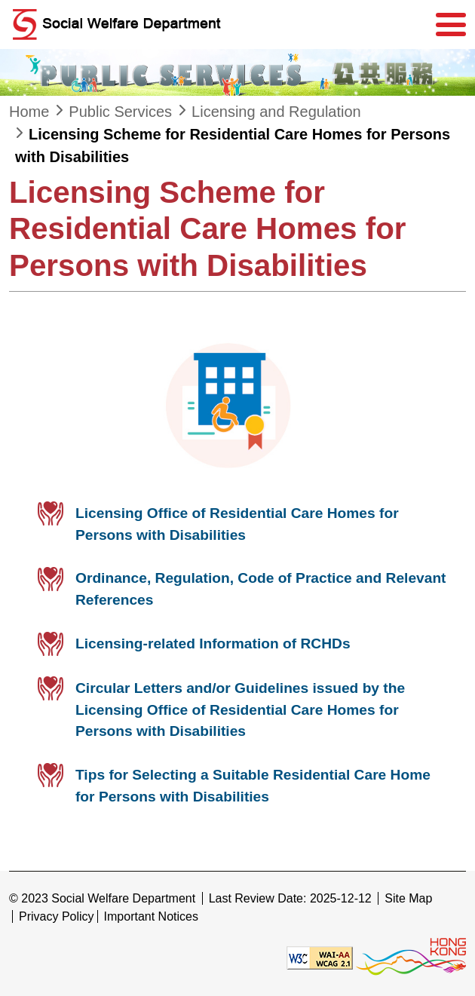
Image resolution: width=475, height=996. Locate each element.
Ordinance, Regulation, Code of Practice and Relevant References (260, 589)
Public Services (120, 111)
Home (29, 111)
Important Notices (151, 916)
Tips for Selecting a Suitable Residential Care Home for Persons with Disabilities (253, 785)
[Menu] (451, 25)
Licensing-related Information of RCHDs (213, 643)
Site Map (408, 898)
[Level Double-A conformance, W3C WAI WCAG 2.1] (320, 956)
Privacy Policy (56, 916)
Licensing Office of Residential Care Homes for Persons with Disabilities (237, 524)
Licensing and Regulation (276, 111)
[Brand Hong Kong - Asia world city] (411, 956)
